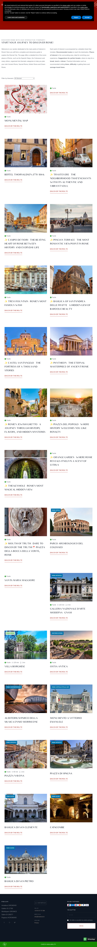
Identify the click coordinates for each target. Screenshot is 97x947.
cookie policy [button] (84, 7)
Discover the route (13, 126)
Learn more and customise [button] (16, 17)
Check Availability (29, 944)
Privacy (36, 923)
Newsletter (71, 910)
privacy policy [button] (66, 5)
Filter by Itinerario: (8, 78)
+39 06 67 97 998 (39, 910)
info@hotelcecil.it (39, 916)
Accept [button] (87, 17)
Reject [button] (76, 17)
